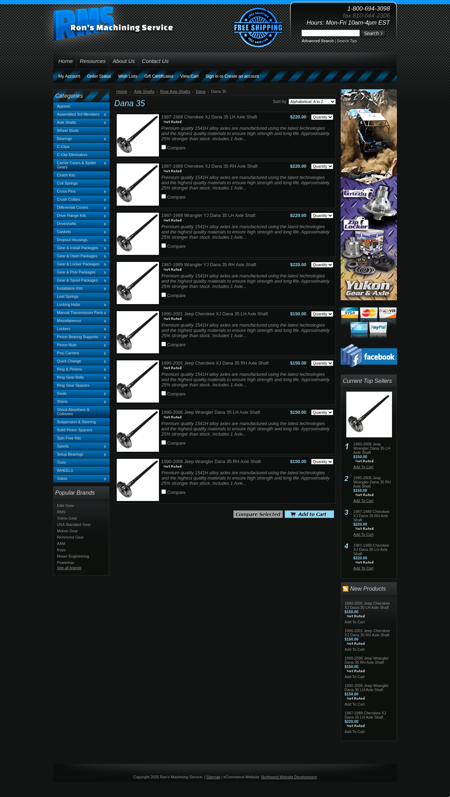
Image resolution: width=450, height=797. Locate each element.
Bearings (80, 138)
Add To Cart (363, 467)
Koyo (61, 550)
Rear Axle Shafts (175, 91)
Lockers (80, 329)
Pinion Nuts (80, 345)
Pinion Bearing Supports (80, 337)
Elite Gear (65, 505)
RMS (61, 512)
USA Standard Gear (74, 524)
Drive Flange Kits (80, 215)
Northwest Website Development (289, 777)
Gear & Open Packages (80, 256)
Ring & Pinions (80, 369)
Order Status (99, 76)
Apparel (63, 106)
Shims (80, 401)
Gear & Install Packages (80, 248)
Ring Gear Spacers (73, 385)
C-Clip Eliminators (72, 155)
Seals (80, 393)
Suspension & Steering (76, 422)
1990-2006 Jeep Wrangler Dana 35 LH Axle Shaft (210, 412)
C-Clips (63, 146)
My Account (69, 76)
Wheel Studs (68, 130)
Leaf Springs (67, 296)
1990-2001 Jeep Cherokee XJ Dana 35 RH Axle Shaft (215, 363)
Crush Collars (80, 199)
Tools (61, 462)
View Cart (189, 76)
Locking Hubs (80, 304)
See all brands (69, 568)
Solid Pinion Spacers (74, 430)
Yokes (80, 478)
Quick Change (80, 361)
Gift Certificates (158, 76)
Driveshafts (80, 223)
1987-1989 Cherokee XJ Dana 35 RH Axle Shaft (209, 166)
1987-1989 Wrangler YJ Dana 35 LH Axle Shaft (208, 215)
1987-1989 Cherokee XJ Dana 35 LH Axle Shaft (209, 117)
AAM (61, 543)
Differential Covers (80, 207)
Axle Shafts (80, 122)
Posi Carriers (80, 353)
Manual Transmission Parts (80, 312)
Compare (176, 147)
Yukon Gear (67, 518)
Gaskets (80, 232)
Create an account (242, 76)
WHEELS (65, 470)
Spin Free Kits (69, 438)
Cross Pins (80, 191)
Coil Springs (67, 183)
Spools (80, 446)
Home (121, 91)
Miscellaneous (80, 321)
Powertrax (65, 562)
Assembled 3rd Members (80, 114)
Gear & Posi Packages (80, 272)
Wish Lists (127, 76)
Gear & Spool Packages (80, 280)
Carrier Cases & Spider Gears (80, 165)
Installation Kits (80, 288)
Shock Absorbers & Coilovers (73, 411)
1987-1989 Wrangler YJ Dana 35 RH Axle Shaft (208, 264)
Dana (201, 91)
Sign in (212, 76)
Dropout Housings (80, 240)
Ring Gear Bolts (80, 377)
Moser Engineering (73, 556)
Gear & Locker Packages (80, 264)
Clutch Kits (66, 175)
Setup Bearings (80, 454)
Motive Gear (67, 531)
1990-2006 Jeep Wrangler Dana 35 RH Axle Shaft (211, 461)
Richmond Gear (70, 537)
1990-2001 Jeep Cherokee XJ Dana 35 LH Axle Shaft (214, 313)
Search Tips (347, 41)
